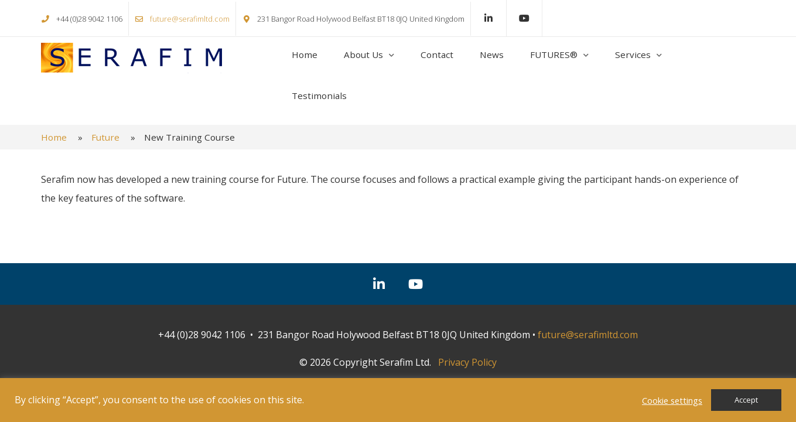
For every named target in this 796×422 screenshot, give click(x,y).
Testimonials (319, 95)
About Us (363, 54)
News (492, 54)
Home (304, 54)
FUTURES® (554, 54)
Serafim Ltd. (131, 58)
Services (633, 54)
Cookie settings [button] (672, 400)
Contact (437, 54)
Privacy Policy (467, 362)
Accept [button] (746, 399)
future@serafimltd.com (190, 18)
